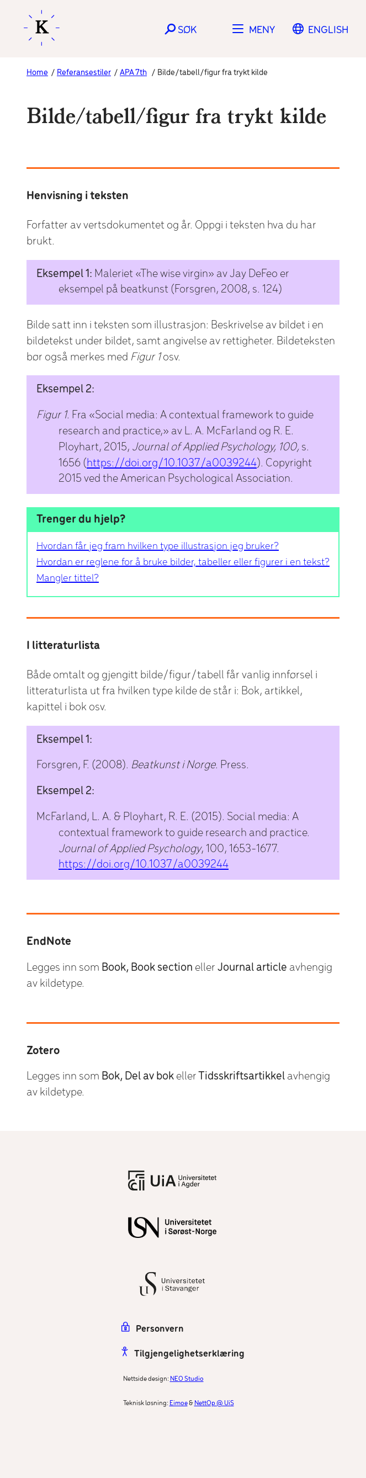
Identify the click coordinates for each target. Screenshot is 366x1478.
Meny (262, 30)
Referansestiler (84, 72)
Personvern (152, 1329)
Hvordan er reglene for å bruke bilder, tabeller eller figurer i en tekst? (183, 562)
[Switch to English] (328, 30)
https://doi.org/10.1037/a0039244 (172, 463)
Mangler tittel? (67, 578)
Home (37, 72)
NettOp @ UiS (214, 1403)
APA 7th (133, 72)
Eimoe (178, 1403)
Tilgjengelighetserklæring (183, 1354)
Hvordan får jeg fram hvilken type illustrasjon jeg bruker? (157, 546)
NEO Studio (187, 1379)
